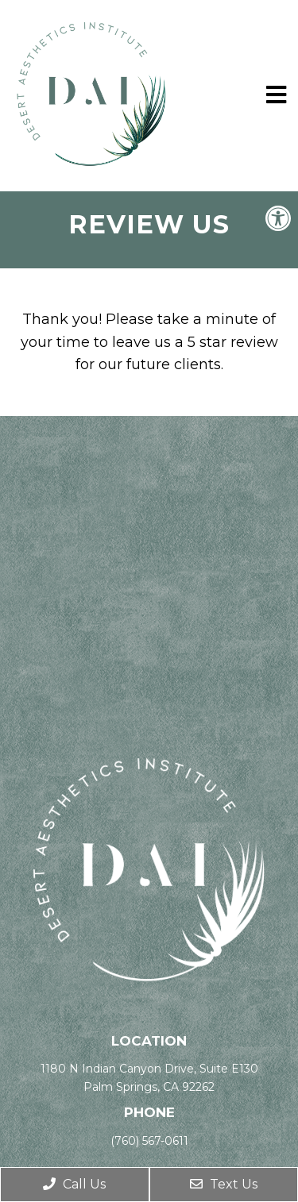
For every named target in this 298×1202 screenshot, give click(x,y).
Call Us (74, 1184)
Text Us (223, 1184)
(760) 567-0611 (149, 1141)
